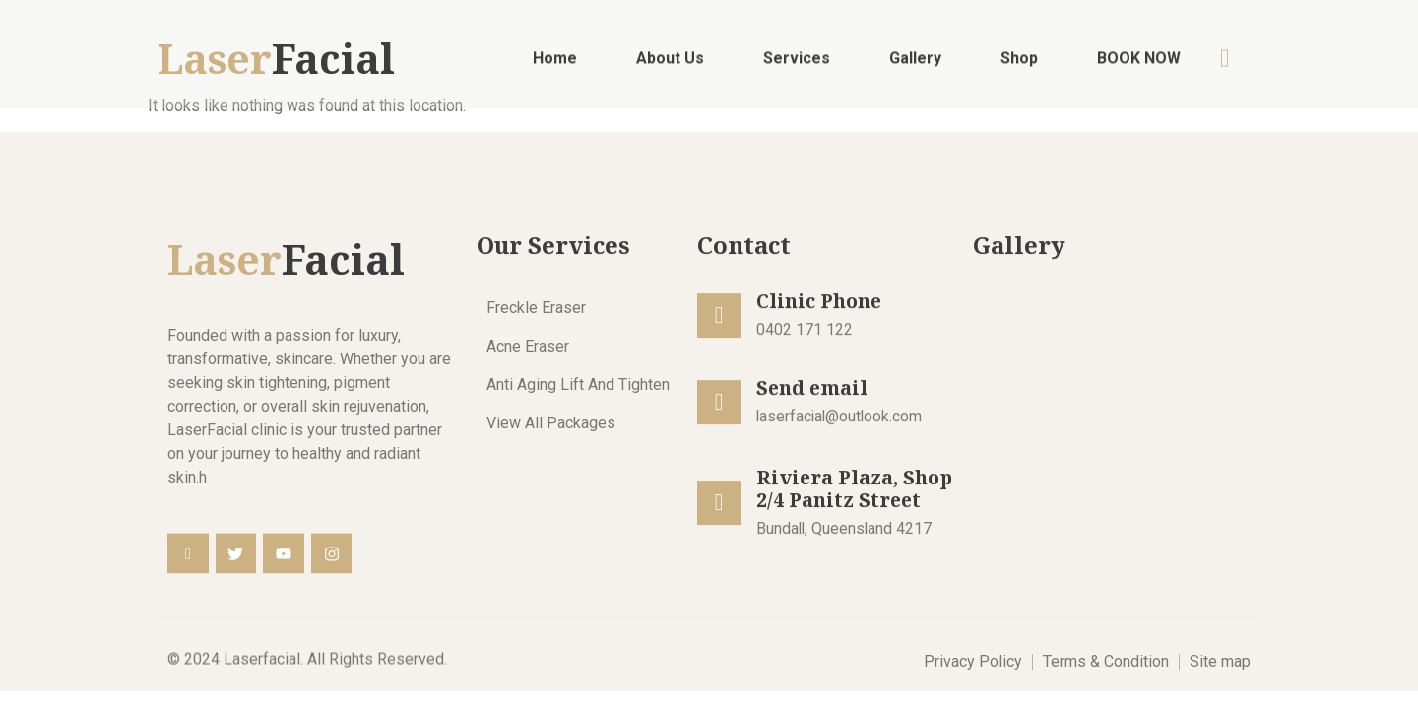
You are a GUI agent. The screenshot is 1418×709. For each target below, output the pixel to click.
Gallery (915, 63)
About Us (670, 63)
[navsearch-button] (1225, 62)
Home (555, 63)
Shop (1019, 63)
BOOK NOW (1139, 63)
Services (796, 63)
